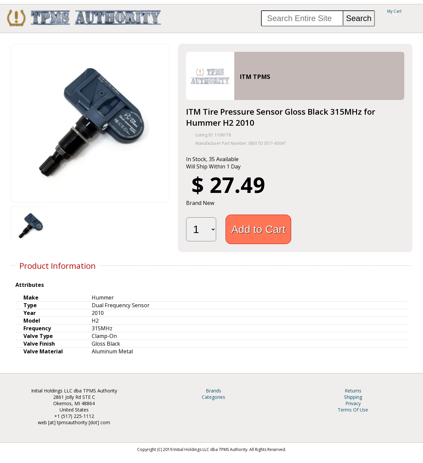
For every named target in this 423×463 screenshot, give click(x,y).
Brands (213, 390)
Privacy (353, 403)
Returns (353, 390)
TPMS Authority (84, 17)
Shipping (353, 397)
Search (358, 18)
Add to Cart (258, 229)
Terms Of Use (353, 410)
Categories (213, 397)
